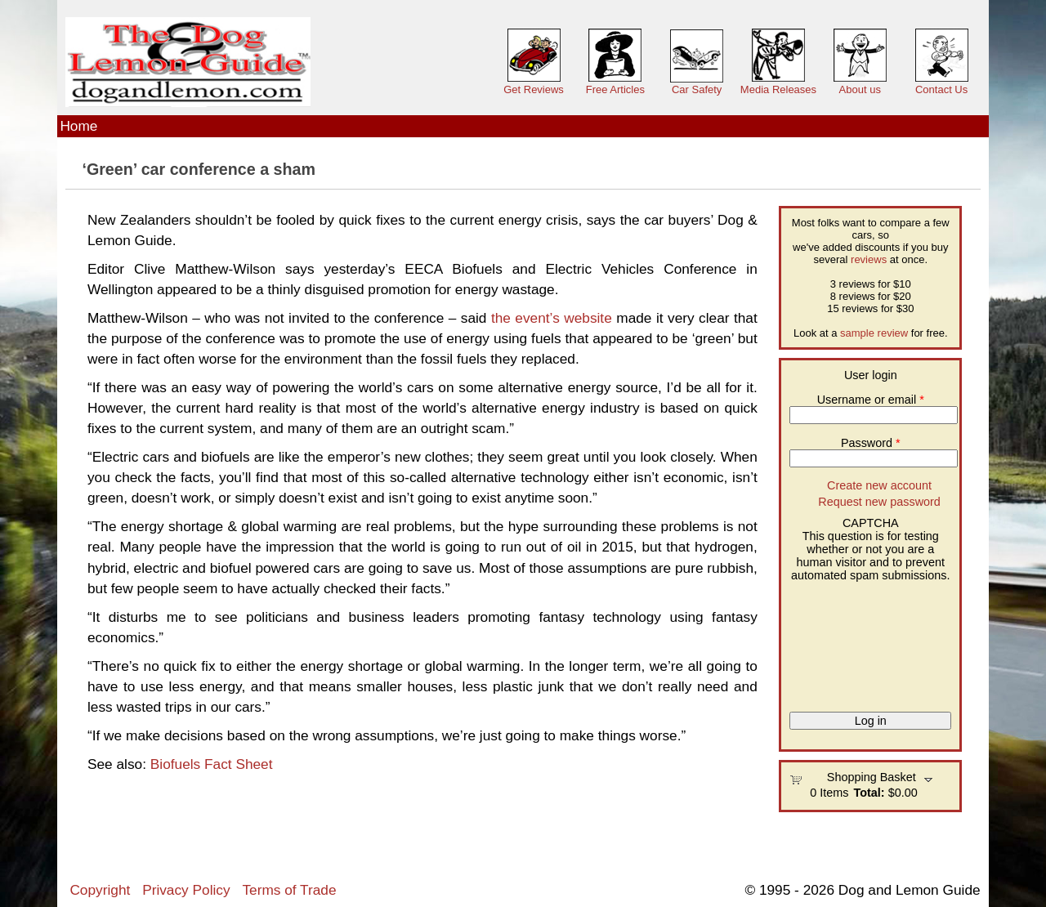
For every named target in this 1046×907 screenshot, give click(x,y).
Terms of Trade (289, 890)
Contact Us (941, 89)
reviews (869, 259)
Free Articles (615, 89)
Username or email (870, 399)
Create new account (879, 485)
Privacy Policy (186, 890)
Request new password (879, 501)
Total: (869, 792)
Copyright (99, 890)
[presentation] (856, 640)
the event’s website (551, 318)
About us (860, 89)
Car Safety (697, 89)
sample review (874, 333)
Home (78, 126)
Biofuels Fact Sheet (211, 764)
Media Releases (778, 89)
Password (871, 442)
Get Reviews (533, 89)
